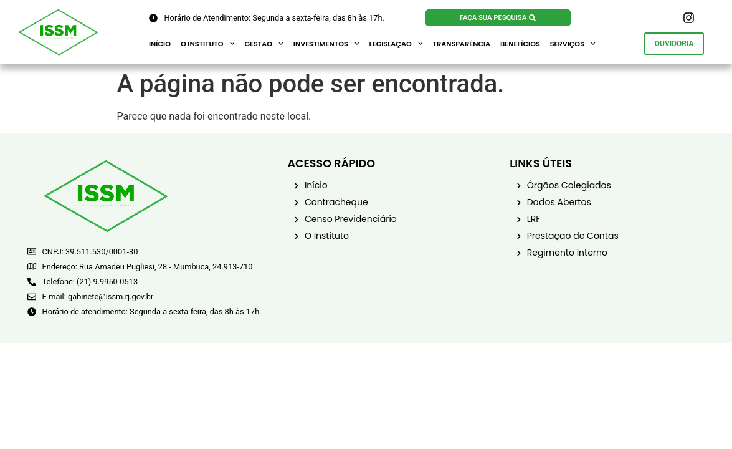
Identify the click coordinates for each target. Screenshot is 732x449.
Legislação (396, 43)
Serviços (573, 43)
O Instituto (207, 43)
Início (160, 44)
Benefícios (520, 44)
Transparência (462, 44)
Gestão (263, 43)
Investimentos (326, 43)
